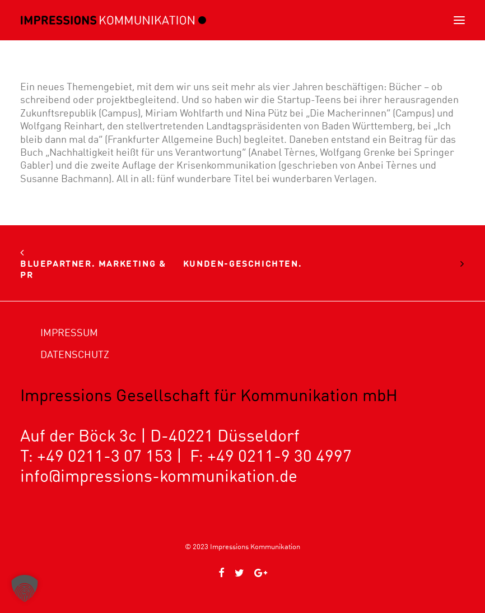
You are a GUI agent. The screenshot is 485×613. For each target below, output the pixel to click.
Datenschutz (74, 354)
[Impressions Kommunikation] (113, 20)
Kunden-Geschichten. (242, 263)
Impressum (69, 332)
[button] (459, 20)
